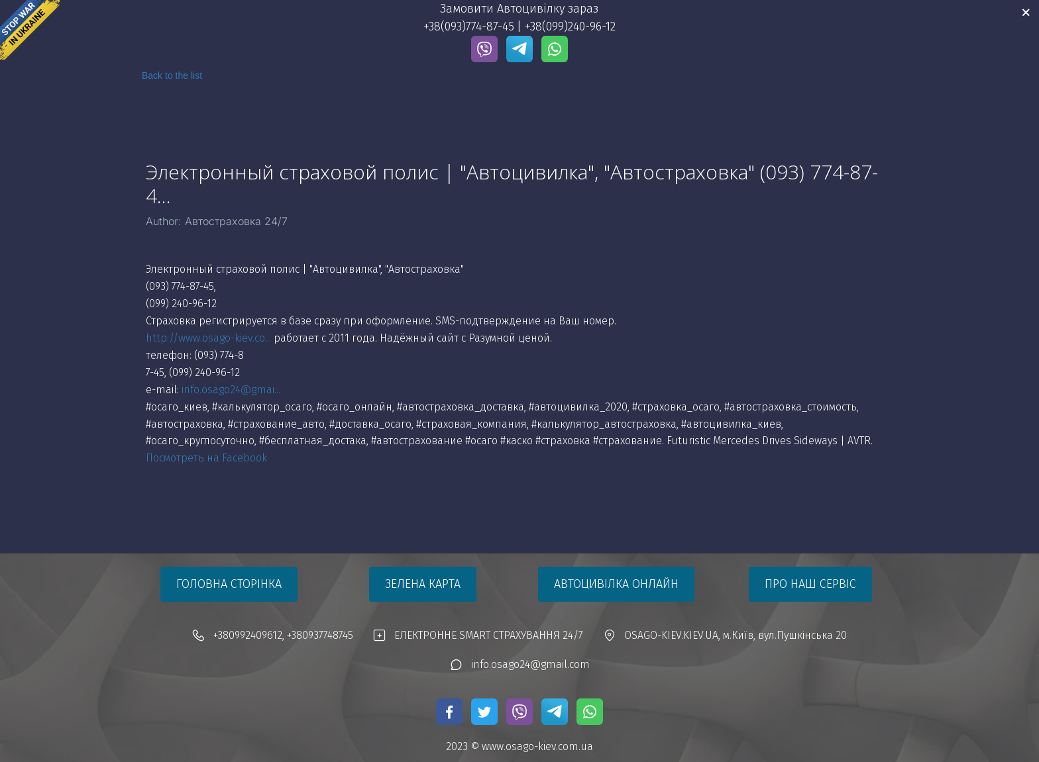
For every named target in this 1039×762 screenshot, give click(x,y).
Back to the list (172, 75)
